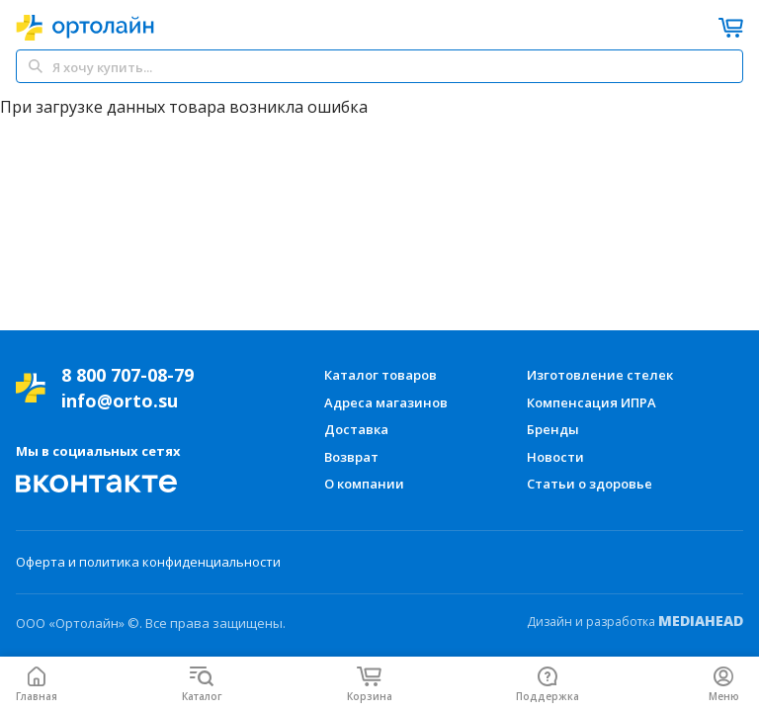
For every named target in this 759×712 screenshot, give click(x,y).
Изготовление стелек (600, 375)
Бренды (553, 429)
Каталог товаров (380, 375)
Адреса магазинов (386, 402)
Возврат (351, 457)
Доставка (356, 429)
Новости (555, 457)
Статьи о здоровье (589, 483)
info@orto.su (119, 400)
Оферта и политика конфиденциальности (148, 562)
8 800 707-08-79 (127, 375)
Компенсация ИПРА (591, 402)
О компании (364, 483)
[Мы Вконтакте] (97, 483)
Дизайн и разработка (635, 621)
